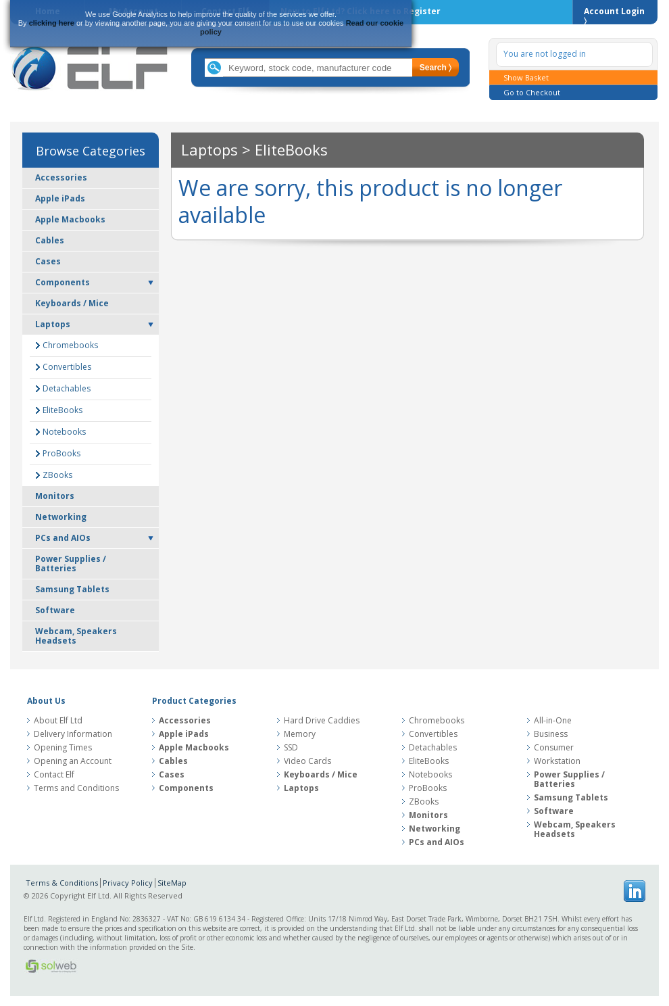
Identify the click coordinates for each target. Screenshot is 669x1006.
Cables (49, 240)
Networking (60, 517)
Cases (48, 261)
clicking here (51, 23)
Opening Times (63, 747)
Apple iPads (60, 198)
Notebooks (64, 431)
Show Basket (526, 77)
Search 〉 (435, 67)
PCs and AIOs (63, 538)
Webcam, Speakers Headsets (76, 635)
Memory (300, 734)
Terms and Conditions (76, 788)
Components (62, 282)
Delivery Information (73, 734)
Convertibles (67, 367)
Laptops (52, 324)
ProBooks (61, 453)
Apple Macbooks (70, 219)
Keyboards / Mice (72, 303)
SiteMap (172, 883)
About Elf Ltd (58, 720)
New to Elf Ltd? (360, 11)
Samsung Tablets (72, 589)
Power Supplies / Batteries (70, 563)
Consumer (554, 747)
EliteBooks (62, 410)
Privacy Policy (128, 883)
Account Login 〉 (614, 14)
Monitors (54, 496)
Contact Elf (54, 775)
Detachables (67, 388)
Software (55, 610)
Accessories (61, 177)
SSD (291, 747)
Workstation (557, 761)
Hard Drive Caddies (322, 720)
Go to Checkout (531, 92)
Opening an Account (73, 761)
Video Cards (307, 761)
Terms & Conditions (62, 883)
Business (551, 734)
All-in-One (553, 720)
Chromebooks (70, 345)
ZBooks (57, 475)
